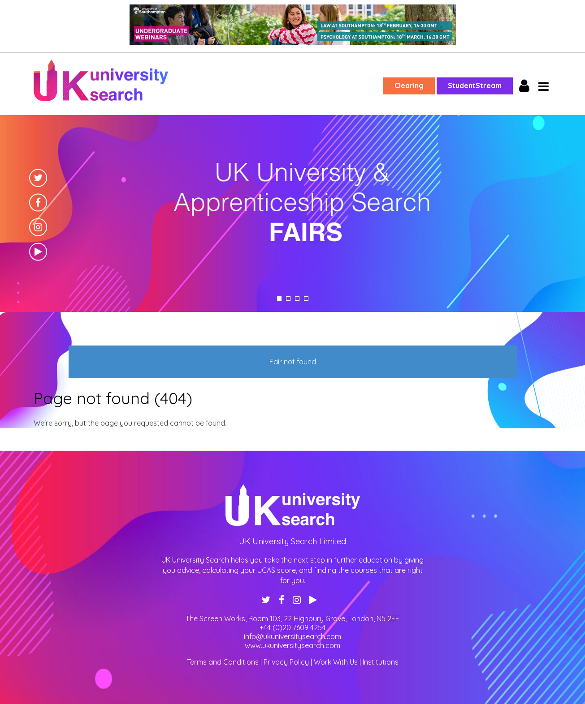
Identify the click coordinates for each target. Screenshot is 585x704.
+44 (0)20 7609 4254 (292, 627)
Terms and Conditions (223, 661)
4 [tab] (306, 298)
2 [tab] (288, 298)
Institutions (381, 661)
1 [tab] (279, 298)
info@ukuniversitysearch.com (292, 636)
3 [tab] (297, 298)
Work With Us (336, 661)
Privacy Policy (286, 661)
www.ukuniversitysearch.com (292, 645)
